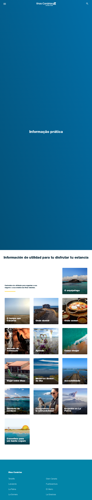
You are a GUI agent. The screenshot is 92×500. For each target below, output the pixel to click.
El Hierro (49, 489)
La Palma (12, 489)
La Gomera (12, 495)
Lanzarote (12, 484)
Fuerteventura (51, 484)
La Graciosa (51, 495)
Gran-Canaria (51, 479)
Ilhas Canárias (15, 473)
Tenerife (11, 479)
